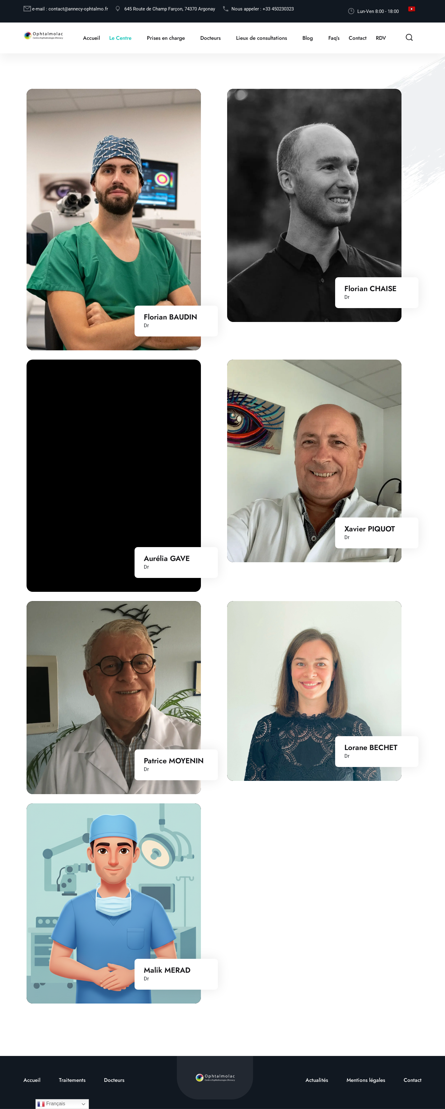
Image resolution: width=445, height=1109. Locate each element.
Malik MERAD (167, 974)
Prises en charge (166, 38)
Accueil (91, 38)
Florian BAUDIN (170, 317)
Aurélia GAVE (167, 562)
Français (51, 1104)
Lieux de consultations (261, 38)
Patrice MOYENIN (174, 764)
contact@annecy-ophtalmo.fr (78, 9)
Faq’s (333, 38)
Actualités (317, 1080)
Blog (307, 38)
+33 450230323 (278, 9)
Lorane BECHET (370, 751)
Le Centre (120, 38)
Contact (357, 38)
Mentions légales (366, 1080)
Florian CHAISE (370, 288)
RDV (381, 38)
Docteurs (210, 38)
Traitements (72, 1080)
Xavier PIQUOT (369, 532)
